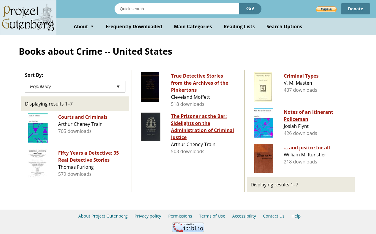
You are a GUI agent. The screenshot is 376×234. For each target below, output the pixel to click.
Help (296, 216)
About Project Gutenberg (103, 216)
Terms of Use (212, 216)
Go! (250, 8)
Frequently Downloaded (134, 26)
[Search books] (177, 8)
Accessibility (244, 216)
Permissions (180, 216)
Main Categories (193, 26)
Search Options (284, 26)
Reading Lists (239, 26)
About (84, 26)
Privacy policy (148, 216)
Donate (355, 8)
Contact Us (273, 216)
